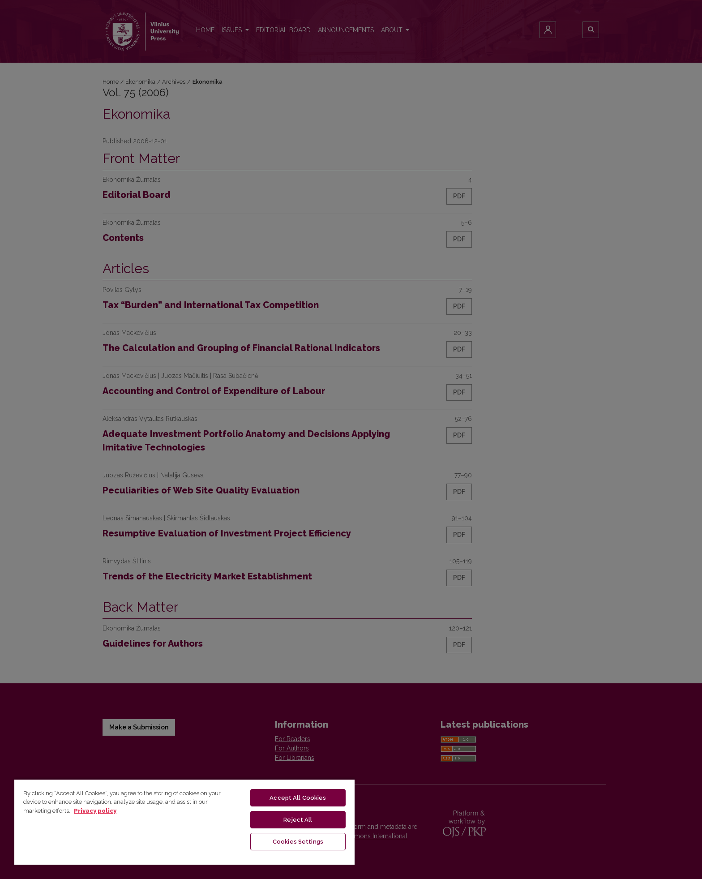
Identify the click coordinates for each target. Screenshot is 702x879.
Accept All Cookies (298, 797)
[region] (184, 822)
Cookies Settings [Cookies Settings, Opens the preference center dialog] (298, 841)
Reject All (297, 819)
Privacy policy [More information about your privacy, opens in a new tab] (95, 810)
